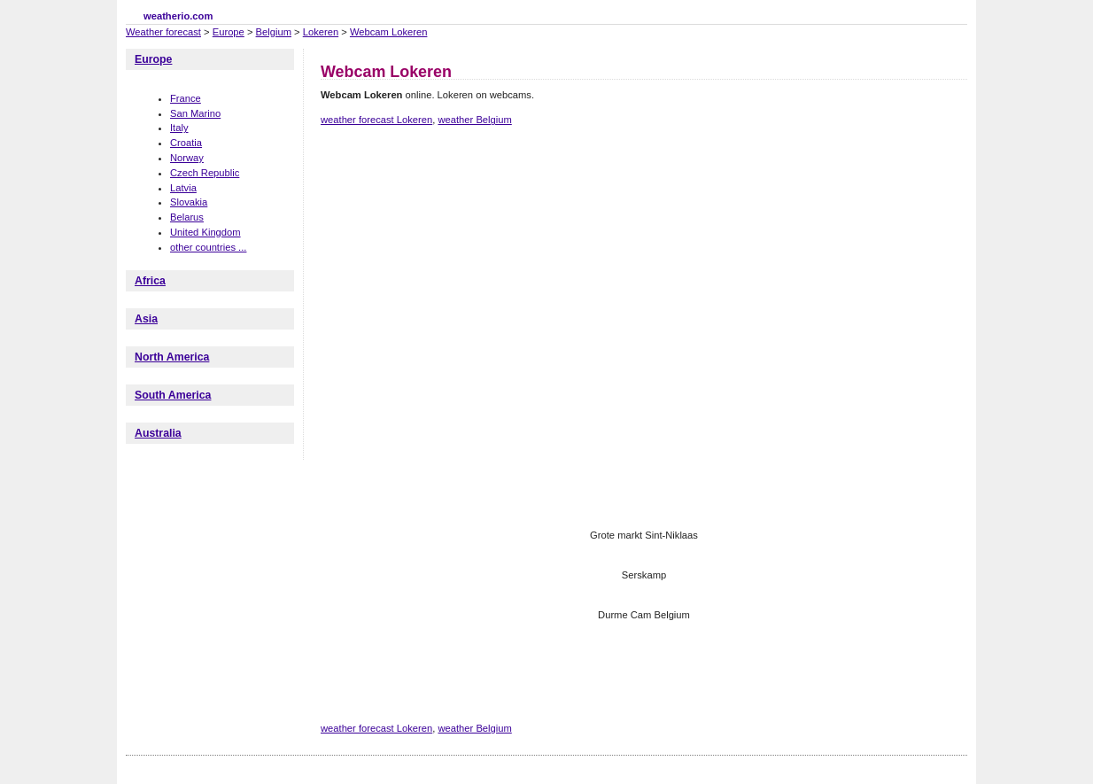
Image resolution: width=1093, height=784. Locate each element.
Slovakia (188, 202)
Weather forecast (163, 32)
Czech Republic (204, 172)
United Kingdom (205, 232)
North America (172, 357)
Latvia (183, 187)
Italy (179, 127)
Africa (150, 281)
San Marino (195, 113)
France (185, 98)
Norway (187, 157)
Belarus (187, 217)
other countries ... (208, 247)
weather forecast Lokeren (376, 119)
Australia (158, 433)
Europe (228, 32)
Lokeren (320, 32)
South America (173, 395)
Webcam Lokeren (388, 32)
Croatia (186, 142)
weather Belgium (474, 119)
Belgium (273, 32)
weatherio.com (178, 16)
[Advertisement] (643, 202)
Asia (146, 319)
